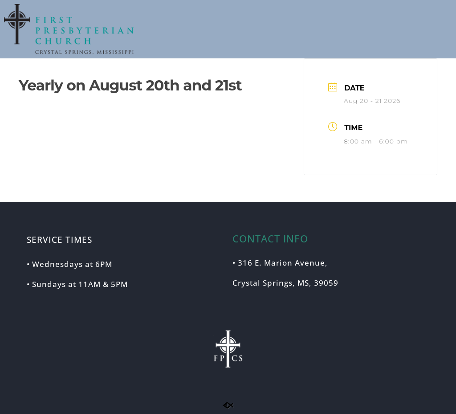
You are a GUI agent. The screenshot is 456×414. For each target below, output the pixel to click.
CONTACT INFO (270, 239)
